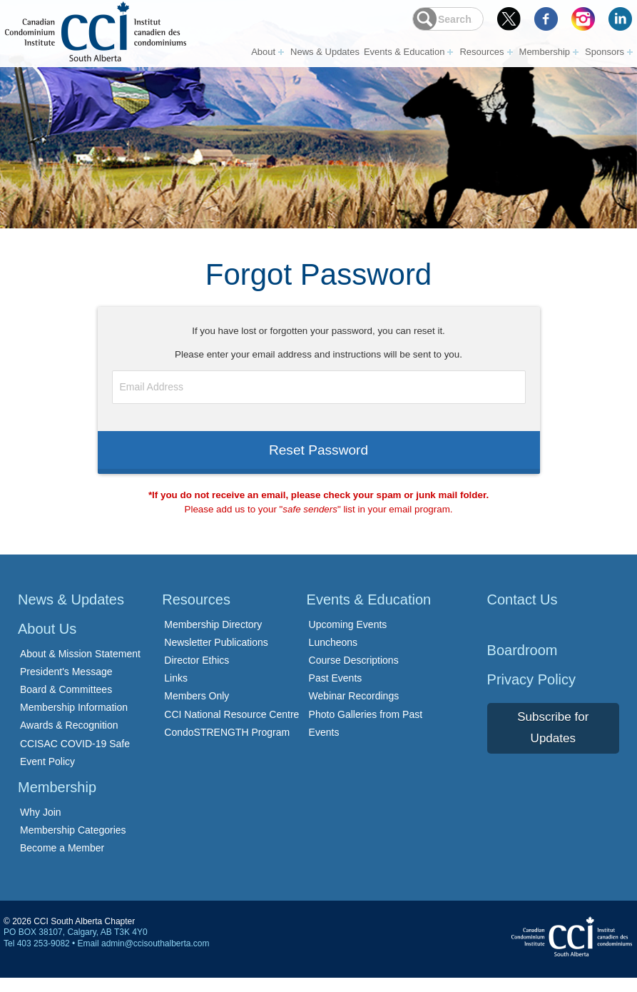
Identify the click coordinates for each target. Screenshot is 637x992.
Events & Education (404, 51)
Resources (481, 51)
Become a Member (62, 863)
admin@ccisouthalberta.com (155, 958)
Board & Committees (66, 704)
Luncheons (333, 656)
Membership (545, 51)
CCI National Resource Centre (231, 728)
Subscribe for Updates (552, 742)
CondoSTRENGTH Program (227, 746)
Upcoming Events (348, 638)
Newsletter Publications (216, 656)
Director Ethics (196, 675)
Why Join (40, 826)
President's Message (66, 686)
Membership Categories (73, 845)
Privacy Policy (531, 694)
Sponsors (604, 51)
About (263, 51)
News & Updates (325, 51)
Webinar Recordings (354, 711)
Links (176, 693)
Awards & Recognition (69, 740)
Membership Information (74, 722)
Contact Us (522, 614)
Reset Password (318, 458)
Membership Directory (213, 638)
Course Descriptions (354, 675)
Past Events (335, 693)
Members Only (196, 711)
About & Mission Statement (80, 668)
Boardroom (522, 664)
